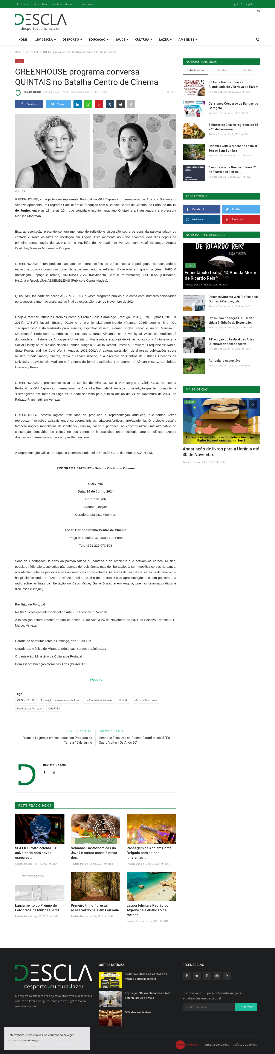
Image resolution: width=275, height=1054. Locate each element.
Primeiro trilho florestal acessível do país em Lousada (95, 907)
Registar (250, 4)
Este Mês (221, 70)
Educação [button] (98, 39)
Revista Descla (28, 92)
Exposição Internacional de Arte (60, 700)
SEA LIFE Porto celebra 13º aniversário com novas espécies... (36, 853)
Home (23, 39)
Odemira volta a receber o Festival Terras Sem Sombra (233, 148)
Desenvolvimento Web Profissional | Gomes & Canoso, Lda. (234, 299)
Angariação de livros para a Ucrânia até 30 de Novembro (221, 451)
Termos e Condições (216, 1044)
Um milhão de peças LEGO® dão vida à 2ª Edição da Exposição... (231, 320)
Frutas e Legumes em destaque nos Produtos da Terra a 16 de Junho (57, 740)
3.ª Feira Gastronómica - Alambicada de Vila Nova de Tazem (233, 84)
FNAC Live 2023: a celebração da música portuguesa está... (146, 976)
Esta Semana (195, 70)
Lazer (28, 51)
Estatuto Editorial (62, 4)
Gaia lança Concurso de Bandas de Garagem (233, 106)
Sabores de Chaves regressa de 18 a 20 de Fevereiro (233, 127)
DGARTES (54, 708)
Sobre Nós (40, 4)
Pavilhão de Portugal (29, 708)
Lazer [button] (165, 39)
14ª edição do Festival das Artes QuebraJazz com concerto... (231, 342)
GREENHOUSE (25, 700)
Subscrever (246, 1007)
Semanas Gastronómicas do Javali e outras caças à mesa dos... (94, 853)
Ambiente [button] (188, 39)
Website (96, 679)
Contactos (23, 4)
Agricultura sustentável (225, 360)
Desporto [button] (72, 39)
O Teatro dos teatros (138, 1012)
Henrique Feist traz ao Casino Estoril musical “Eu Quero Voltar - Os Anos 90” (134, 740)
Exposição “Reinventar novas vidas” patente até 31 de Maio (147, 995)
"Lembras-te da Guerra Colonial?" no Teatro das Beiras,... (232, 170)
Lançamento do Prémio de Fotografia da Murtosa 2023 (37, 907)
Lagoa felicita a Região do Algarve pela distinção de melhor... (147, 910)
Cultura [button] (143, 39)
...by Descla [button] (45, 39)
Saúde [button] (121, 39)
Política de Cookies (245, 1044)
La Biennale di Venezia (99, 700)
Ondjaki (123, 700)
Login (234, 4)
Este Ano (247, 70)
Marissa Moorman (146, 700)
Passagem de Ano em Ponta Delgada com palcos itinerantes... (149, 853)
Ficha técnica (85, 4)
